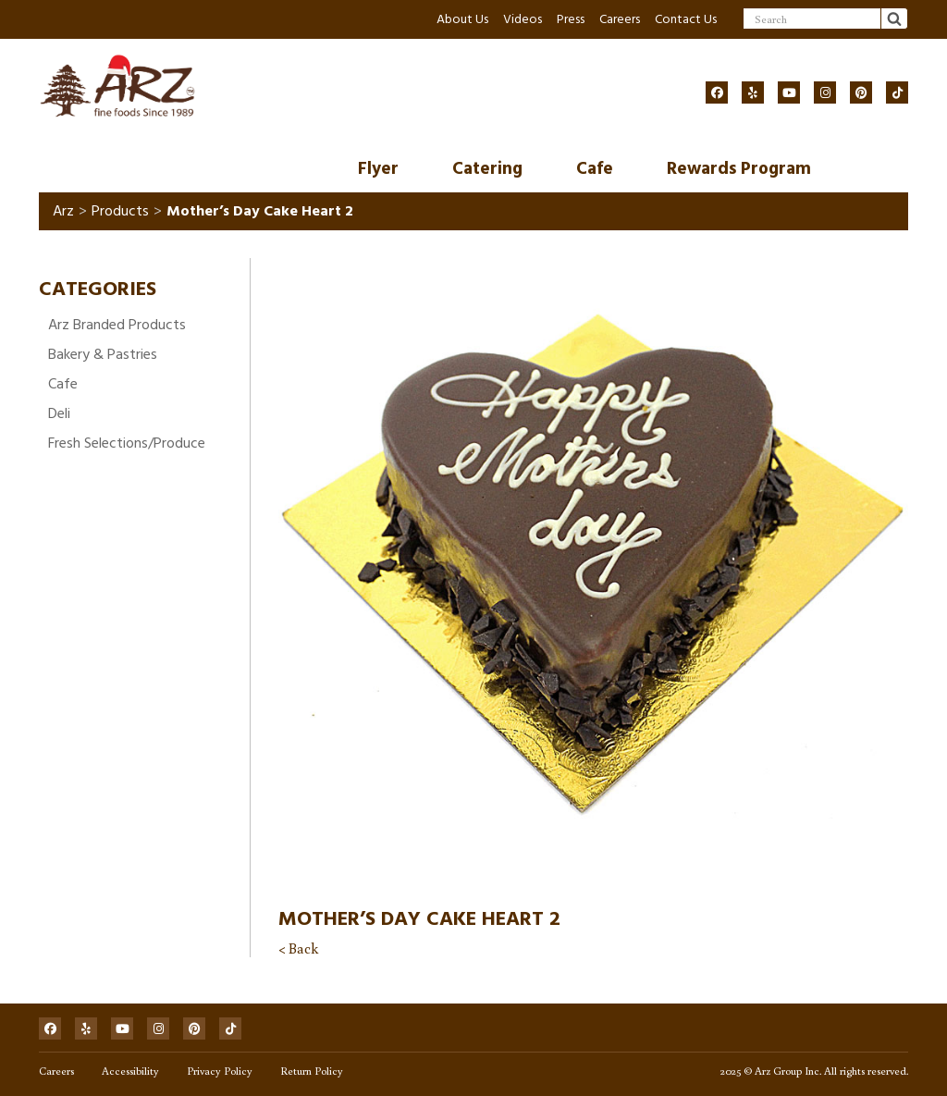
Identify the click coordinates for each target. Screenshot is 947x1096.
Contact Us (686, 19)
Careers (619, 19)
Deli (59, 413)
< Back (298, 948)
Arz (63, 211)
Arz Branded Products (117, 325)
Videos (522, 19)
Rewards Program (739, 168)
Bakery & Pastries (102, 354)
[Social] (717, 92)
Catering (487, 168)
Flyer (378, 168)
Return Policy (311, 1071)
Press (570, 19)
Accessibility (130, 1071)
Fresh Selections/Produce (126, 443)
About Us (462, 19)
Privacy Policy (219, 1071)
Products (120, 211)
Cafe (594, 168)
